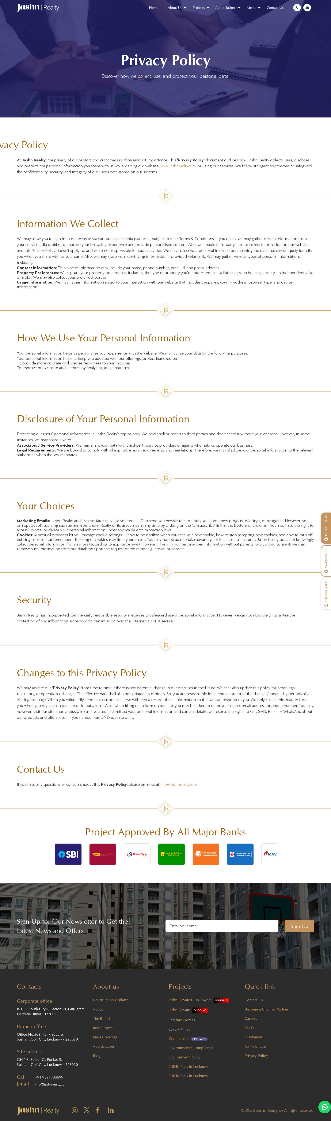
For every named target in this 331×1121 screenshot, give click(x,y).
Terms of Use (255, 1046)
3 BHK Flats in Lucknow (188, 1075)
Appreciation (103, 1046)
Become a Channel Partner (266, 1009)
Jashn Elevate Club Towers (199, 1000)
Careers (251, 1018)
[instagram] (74, 1111)
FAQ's (249, 1028)
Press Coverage (105, 1037)
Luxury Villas (179, 1029)
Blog (96, 1055)
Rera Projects (103, 1028)
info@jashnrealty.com (178, 784)
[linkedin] (111, 1111)
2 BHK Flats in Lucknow (188, 1066)
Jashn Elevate (188, 1010)
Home (153, 7)
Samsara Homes (182, 1020)
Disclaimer (253, 1037)
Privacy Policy (256, 1055)
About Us (175, 7)
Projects (199, 7)
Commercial (188, 1038)
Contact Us (275, 7)
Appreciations (225, 7)
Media (251, 7)
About (98, 1009)
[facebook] (98, 1111)
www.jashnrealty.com (178, 166)
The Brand (101, 1018)
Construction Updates (110, 1000)
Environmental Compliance (191, 1048)
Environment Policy (185, 1057)
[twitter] (87, 1110)
